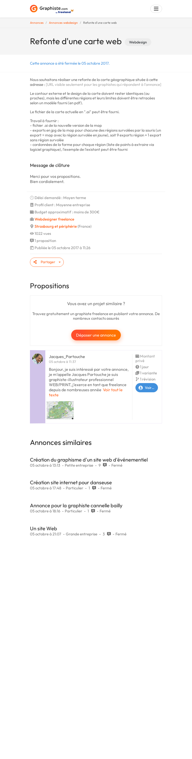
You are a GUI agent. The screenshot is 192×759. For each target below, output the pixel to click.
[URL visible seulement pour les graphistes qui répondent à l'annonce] (103, 84)
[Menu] (156, 9)
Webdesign (138, 42)
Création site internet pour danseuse (71, 482)
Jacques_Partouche (67, 356)
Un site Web (43, 528)
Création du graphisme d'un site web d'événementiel (89, 459)
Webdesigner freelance (54, 219)
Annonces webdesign (63, 23)
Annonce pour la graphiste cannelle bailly (76, 505)
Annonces (37, 23)
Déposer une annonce (96, 335)
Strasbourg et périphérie (56, 226)
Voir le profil (147, 387)
